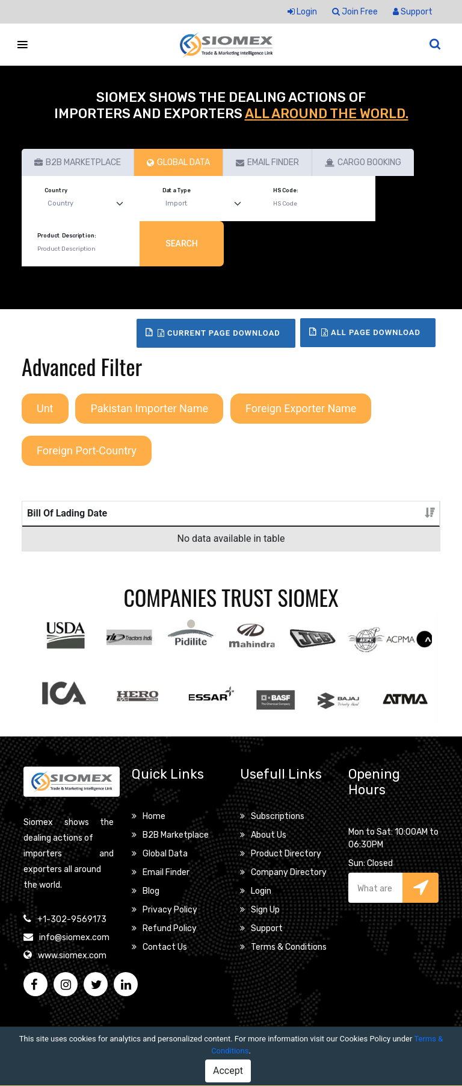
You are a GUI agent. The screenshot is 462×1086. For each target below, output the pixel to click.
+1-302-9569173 (71, 948)
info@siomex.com (74, 966)
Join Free (355, 12)
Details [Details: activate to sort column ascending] (407, 542)
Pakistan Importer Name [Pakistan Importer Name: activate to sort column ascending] (343, 527)
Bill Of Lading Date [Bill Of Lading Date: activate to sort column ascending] (42, 527)
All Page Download (370, 332)
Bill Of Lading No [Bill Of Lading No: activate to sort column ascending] (99, 527)
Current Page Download (219, 332)
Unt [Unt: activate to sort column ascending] (292, 542)
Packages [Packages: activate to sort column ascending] (240, 542)
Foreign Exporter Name (300, 408)
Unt (45, 408)
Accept (228, 1070)
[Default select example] (88, 204)
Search (181, 243)
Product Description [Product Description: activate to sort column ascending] (166, 535)
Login (302, 12)
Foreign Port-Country (87, 450)
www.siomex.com (72, 984)
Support (413, 12)
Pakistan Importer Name (149, 408)
